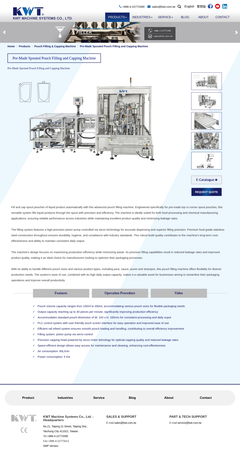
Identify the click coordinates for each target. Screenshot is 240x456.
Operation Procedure (120, 293)
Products (117, 17)
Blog (185, 17)
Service (165, 17)
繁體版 (201, 6)
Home (11, 46)
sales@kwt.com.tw (163, 6)
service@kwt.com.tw (190, 422)
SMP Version (50, 445)
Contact (222, 17)
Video (179, 293)
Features (61, 293)
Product (28, 398)
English (189, 6)
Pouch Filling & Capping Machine (55, 46)
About (203, 17)
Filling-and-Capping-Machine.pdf (206, 180)
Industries (142, 17)
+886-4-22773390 (133, 6)
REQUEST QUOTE (206, 192)
